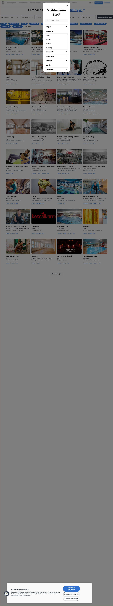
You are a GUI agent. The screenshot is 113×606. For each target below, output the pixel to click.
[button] (6, 593)
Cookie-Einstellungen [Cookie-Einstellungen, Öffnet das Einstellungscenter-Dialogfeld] (71, 598)
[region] (49, 593)
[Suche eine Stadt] (56, 20)
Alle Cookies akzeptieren (71, 588)
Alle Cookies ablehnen (71, 594)
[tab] (56, 27)
